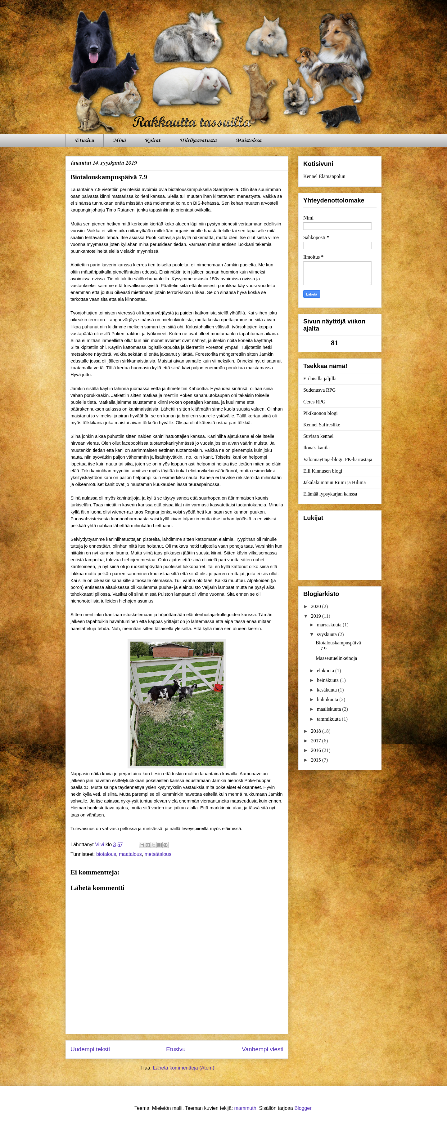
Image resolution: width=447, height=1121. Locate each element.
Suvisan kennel (318, 436)
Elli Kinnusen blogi (322, 471)
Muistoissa (248, 140)
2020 (316, 606)
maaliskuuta (329, 709)
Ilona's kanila (316, 447)
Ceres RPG (314, 401)
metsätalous (158, 854)
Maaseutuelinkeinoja (336, 658)
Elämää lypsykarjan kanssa (330, 493)
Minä (119, 140)
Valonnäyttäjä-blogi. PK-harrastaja (337, 459)
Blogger (302, 1108)
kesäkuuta (327, 689)
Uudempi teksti (90, 1049)
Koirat (152, 140)
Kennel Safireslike (321, 424)
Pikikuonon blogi (320, 413)
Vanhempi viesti (262, 1049)
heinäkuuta (328, 680)
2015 (316, 760)
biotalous (106, 854)
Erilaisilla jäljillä (319, 378)
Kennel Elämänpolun (324, 176)
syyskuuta (327, 634)
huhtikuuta (328, 699)
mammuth (245, 1108)
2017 (316, 740)
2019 (316, 616)
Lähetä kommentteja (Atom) (183, 1067)
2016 (316, 750)
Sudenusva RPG (319, 390)
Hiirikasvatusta (198, 140)
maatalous (130, 854)
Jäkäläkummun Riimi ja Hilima (334, 482)
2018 (316, 731)
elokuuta (326, 670)
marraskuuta (330, 624)
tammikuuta (329, 719)
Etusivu (84, 140)
